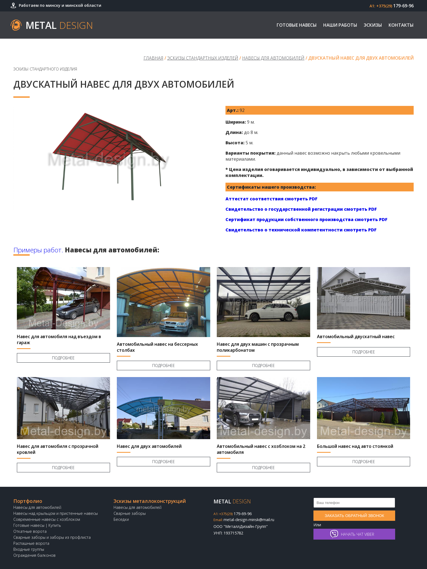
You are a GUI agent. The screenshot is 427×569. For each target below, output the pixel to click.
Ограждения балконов (34, 555)
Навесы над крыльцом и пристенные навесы (55, 513)
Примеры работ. (38, 249)
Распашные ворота (31, 543)
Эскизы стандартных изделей (202, 58)
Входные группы (28, 549)
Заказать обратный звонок (354, 515)
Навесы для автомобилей (273, 58)
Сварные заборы (130, 513)
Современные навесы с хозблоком (46, 519)
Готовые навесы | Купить (37, 525)
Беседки (121, 519)
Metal (59, 25)
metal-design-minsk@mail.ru (243, 519)
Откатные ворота (30, 531)
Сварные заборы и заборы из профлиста (52, 537)
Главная (153, 58)
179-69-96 (392, 6)
